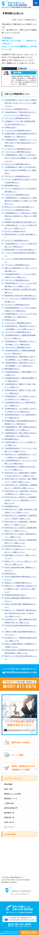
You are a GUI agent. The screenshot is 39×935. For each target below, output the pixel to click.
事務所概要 (8, 784)
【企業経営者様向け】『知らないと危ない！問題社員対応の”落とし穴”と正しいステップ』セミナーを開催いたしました (21, 103)
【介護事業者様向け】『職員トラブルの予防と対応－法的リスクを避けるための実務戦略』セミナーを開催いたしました (21, 158)
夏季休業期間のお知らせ (12, 185)
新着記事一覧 (9, 817)
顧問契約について (11, 798)
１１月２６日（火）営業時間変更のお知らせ (18, 332)
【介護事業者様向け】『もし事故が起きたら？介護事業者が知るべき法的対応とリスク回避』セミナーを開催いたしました (21, 201)
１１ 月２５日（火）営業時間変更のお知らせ (18, 149)
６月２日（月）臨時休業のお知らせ (15, 231)
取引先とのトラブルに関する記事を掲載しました (19, 207)
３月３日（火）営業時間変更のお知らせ (17, 109)
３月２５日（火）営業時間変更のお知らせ (17, 265)
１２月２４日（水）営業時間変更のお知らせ (18, 130)
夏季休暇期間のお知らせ (12, 506)
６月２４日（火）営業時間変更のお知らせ (17, 210)
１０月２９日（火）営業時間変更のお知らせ (18, 347)
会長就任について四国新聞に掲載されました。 (19, 582)
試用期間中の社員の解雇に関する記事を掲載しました (21, 222)
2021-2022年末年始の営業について (15, 546)
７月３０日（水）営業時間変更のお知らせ (17, 194)
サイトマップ (9, 827)
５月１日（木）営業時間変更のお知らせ (17, 240)
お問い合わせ (9, 822)
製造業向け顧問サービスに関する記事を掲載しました (21, 249)
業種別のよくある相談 (12, 794)
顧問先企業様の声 (11, 808)
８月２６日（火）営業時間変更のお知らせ (17, 176)
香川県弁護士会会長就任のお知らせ (15, 595)
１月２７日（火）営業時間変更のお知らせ (17, 118)
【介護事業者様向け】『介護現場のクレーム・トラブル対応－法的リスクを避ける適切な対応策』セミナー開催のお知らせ (21, 142)
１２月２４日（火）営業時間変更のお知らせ (18, 323)
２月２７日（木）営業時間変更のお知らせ (17, 280)
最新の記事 (23, 68)
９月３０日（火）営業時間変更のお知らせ (17, 164)
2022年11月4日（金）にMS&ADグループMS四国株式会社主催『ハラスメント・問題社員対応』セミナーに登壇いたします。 (21, 500)
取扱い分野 (8, 789)
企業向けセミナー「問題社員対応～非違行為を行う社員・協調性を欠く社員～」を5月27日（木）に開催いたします (21, 589)
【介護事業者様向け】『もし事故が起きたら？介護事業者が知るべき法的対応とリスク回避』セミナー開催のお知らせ (21, 216)
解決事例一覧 (9, 813)
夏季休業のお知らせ (11, 573)
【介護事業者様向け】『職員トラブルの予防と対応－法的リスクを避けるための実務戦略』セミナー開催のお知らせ (21, 170)
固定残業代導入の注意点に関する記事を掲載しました (21, 295)
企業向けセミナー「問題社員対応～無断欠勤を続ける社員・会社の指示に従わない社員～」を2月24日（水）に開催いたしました (21, 613)
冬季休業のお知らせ (11, 127)
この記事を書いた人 (10, 68)
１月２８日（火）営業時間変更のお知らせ (17, 304)
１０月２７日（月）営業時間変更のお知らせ (18, 152)
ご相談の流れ (9, 803)
